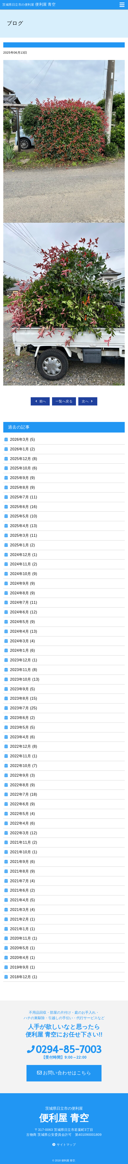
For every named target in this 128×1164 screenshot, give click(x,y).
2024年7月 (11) (23, 602)
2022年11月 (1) (23, 756)
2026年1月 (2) (22, 449)
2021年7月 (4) (22, 881)
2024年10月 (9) (23, 574)
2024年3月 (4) (22, 641)
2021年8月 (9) (22, 871)
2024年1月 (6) (22, 650)
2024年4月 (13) (23, 631)
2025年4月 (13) (23, 526)
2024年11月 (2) (23, 564)
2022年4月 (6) (22, 823)
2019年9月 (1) (22, 967)
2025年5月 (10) (23, 516)
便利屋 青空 (29, 4)
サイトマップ (66, 1144)
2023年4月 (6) (22, 737)
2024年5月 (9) (22, 622)
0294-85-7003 (68, 1049)
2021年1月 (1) (22, 929)
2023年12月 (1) (23, 660)
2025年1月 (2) (22, 545)
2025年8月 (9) (22, 487)
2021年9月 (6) (22, 862)
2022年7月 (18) (23, 794)
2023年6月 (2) (22, 718)
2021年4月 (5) (22, 900)
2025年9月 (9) (22, 478)
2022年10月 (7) (23, 766)
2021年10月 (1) (23, 852)
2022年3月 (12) (23, 833)
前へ (40, 401)
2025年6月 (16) (23, 507)
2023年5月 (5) (22, 727)
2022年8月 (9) (22, 785)
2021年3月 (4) (22, 910)
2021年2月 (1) (22, 919)
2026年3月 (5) (22, 439)
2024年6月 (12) (23, 612)
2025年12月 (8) (23, 459)
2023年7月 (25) (23, 708)
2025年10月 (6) (23, 468)
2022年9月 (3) (22, 775)
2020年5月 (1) (22, 948)
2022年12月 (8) (23, 746)
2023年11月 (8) (23, 670)
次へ (88, 401)
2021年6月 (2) (22, 890)
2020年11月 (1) (23, 938)
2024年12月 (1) (23, 555)
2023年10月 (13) (24, 679)
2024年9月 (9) (22, 583)
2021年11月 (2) (23, 842)
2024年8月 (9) (22, 593)
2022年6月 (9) (22, 804)
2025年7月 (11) (23, 497)
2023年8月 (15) (23, 698)
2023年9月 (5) (22, 689)
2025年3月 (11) (23, 535)
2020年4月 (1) (22, 958)
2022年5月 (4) (22, 814)
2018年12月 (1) (23, 977)
